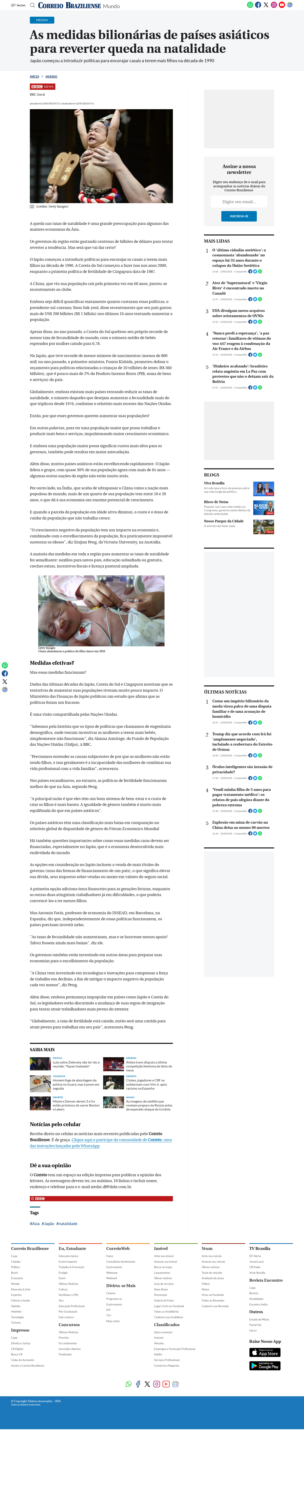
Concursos (69, 1324)
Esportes (16, 1294)
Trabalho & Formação (71, 1267)
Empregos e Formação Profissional (174, 1349)
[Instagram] (274, 7)
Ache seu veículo (212, 1256)
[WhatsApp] (250, 7)
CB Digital (17, 1349)
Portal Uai (255, 1325)
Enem (62, 1278)
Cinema (110, 1293)
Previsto (64, 1337)
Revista (253, 1293)
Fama (109, 1256)
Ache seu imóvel (164, 1256)
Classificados (167, 1324)
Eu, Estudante (72, 1248)
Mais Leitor (113, 1321)
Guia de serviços (164, 1283)
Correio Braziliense (30, 1248)
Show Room (161, 1289)
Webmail (111, 1278)
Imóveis (158, 1337)
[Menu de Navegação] (19, 5)
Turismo (16, 1322)
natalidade (68, 1223)
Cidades (16, 1261)
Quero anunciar (163, 1332)
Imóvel (161, 1248)
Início (34, 76)
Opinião (15, 1306)
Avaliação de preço (213, 1278)
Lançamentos (162, 1272)
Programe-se (114, 1298)
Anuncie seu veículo (213, 1261)
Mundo (111, 6)
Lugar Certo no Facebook (169, 1306)
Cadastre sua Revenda (215, 1306)
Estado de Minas (259, 1319)
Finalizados (65, 1354)
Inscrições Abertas (70, 1349)
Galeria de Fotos (164, 1300)
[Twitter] (266, 7)
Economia (17, 1278)
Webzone (112, 1272)
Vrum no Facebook (213, 1294)
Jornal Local (256, 1261)
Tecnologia (17, 1317)
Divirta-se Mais (121, 1285)
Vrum (207, 1248)
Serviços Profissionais (167, 1360)
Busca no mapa (163, 1267)
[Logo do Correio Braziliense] (69, 5)
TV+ (108, 1315)
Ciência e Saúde (20, 1300)
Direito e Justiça (20, 1343)
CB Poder (255, 1267)
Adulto (158, 1354)
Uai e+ (253, 1330)
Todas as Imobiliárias (166, 1311)
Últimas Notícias (68, 1283)
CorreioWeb (118, 1248)
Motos (205, 1289)
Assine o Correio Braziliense (27, 1365)
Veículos (159, 1343)
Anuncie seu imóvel (165, 1261)
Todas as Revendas (213, 1300)
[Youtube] (282, 7)
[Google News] (290, 7)
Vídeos (206, 1283)
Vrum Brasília (257, 1272)
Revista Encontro (266, 1280)
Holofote (16, 1311)
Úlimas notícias (163, 1278)
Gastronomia (114, 1267)
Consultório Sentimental (120, 1261)
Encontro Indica (258, 1304)
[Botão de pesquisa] (31, 5)
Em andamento (68, 1343)
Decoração (160, 1294)
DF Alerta (255, 1256)
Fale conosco (66, 1317)
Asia (36, 1223)
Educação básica (68, 1256)
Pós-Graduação (68, 1311)
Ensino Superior (68, 1261)
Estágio (63, 1272)
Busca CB (16, 1354)
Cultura (63, 1289)
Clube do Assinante (22, 1360)
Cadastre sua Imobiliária (168, 1317)
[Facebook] (258, 7)
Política (15, 1267)
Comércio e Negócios (166, 1365)
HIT (108, 1310)
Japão (49, 1223)
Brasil (14, 1272)
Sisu (61, 1300)
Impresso (20, 1330)
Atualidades (256, 1298)
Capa (14, 1256)
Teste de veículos (212, 1272)
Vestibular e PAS (68, 1294)
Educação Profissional (72, 1306)
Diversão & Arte (20, 1289)
